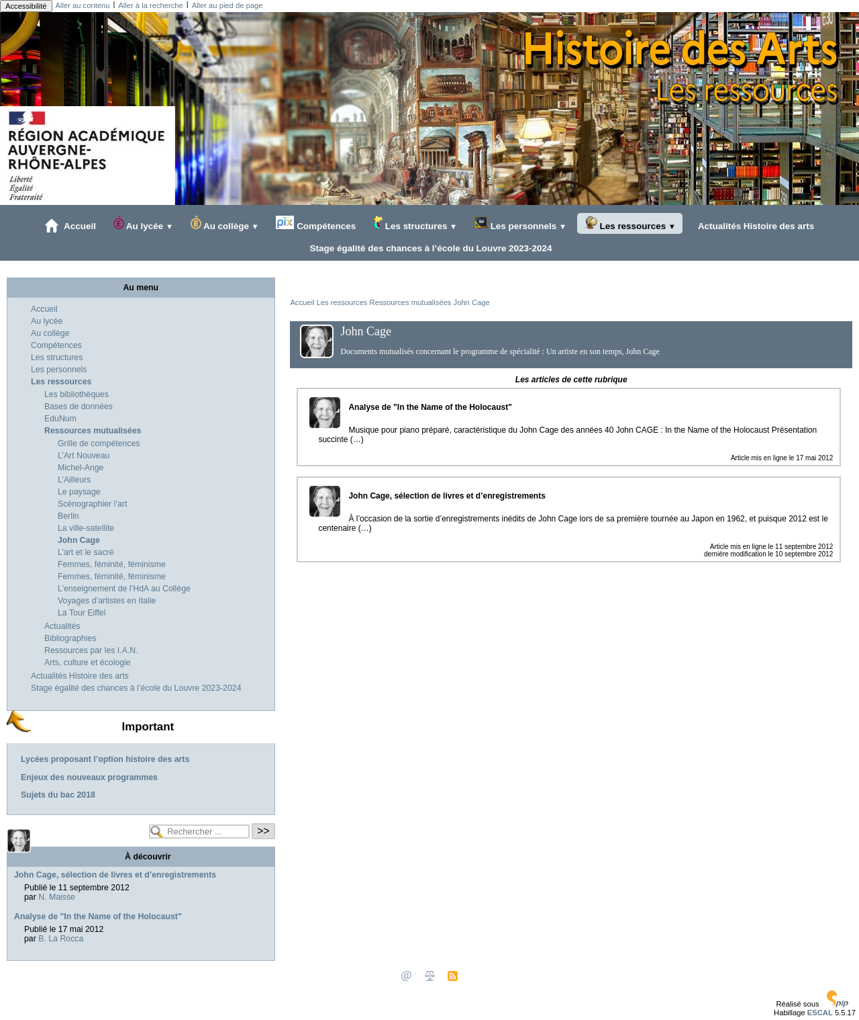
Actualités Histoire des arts (754, 225)
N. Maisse (56, 897)
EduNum (60, 418)
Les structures (415, 223)
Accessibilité (26, 6)
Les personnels (520, 223)
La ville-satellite (86, 528)
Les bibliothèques (76, 394)
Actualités (62, 626)
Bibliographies (70, 638)
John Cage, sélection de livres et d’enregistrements (115, 875)
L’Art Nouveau (83, 455)
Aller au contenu (83, 5)
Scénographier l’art (92, 504)
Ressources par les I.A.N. (91, 650)
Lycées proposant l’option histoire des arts (105, 759)
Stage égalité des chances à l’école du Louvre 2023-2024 (428, 248)
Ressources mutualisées (411, 302)
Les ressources (630, 223)
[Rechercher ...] (199, 831)
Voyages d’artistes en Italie (107, 600)
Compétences (316, 223)
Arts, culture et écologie (87, 662)
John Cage (472, 302)
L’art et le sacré (86, 552)
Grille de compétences (99, 443)
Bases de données (78, 406)
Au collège (225, 223)
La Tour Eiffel (81, 613)
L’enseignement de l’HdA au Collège (124, 588)
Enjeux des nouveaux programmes (89, 777)
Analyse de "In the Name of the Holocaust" (98, 916)
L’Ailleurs (74, 479)
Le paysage (79, 492)
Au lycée (143, 223)
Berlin (68, 516)
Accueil (70, 225)
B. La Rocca (60, 938)
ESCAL (820, 1013)
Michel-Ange (80, 467)
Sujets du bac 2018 (58, 795)
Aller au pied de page (227, 5)
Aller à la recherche (150, 5)
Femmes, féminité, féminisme (112, 564)
